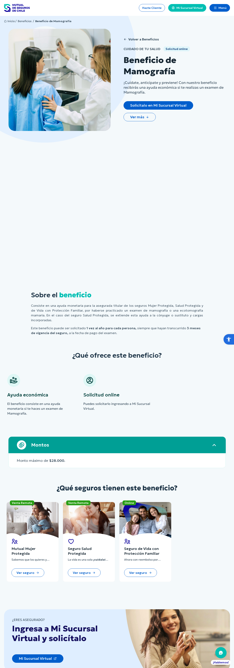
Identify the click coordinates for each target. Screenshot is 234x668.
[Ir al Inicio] (17, 8)
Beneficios (25, 21)
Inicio (11, 21)
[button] (229, 339)
